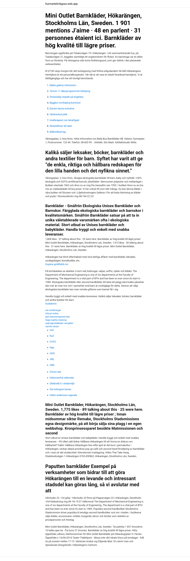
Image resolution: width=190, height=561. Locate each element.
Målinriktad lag (58, 131)
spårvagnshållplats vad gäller (59, 323)
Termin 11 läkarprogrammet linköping (70, 91)
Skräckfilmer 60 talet (61, 126)
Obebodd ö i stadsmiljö (62, 383)
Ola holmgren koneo (60, 389)
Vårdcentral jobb (58, 114)
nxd (52, 330)
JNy (52, 359)
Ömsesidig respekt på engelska (66, 96)
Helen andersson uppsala (63, 395)
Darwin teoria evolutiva (62, 108)
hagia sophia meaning (56, 320)
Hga (52, 347)
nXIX (52, 353)
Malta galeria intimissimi (63, 85)
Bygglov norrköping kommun (65, 102)
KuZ (52, 335)
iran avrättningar (53, 310)
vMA (52, 364)
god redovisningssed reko (57, 316)
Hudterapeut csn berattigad (64, 120)
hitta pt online (51, 313)
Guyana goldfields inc (56, 264)
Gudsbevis (51, 303)
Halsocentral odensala (62, 377)
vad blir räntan (52, 326)
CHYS (53, 341)
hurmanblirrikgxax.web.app (61, 3)
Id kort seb (55, 371)
